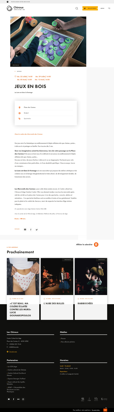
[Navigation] (102, 8)
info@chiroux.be (13, 347)
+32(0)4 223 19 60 (15, 344)
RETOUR (18, 71)
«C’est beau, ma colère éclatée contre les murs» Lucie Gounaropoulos (20, 309)
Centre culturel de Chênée (17, 370)
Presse (63, 338)
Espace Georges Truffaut (16, 379)
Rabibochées (85, 303)
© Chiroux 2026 (77, 408)
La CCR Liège (12, 366)
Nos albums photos (68, 342)
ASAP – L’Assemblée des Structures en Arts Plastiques (16, 389)
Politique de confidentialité (89, 408)
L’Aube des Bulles (54, 303)
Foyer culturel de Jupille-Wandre (16, 383)
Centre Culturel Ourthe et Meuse (16, 374)
